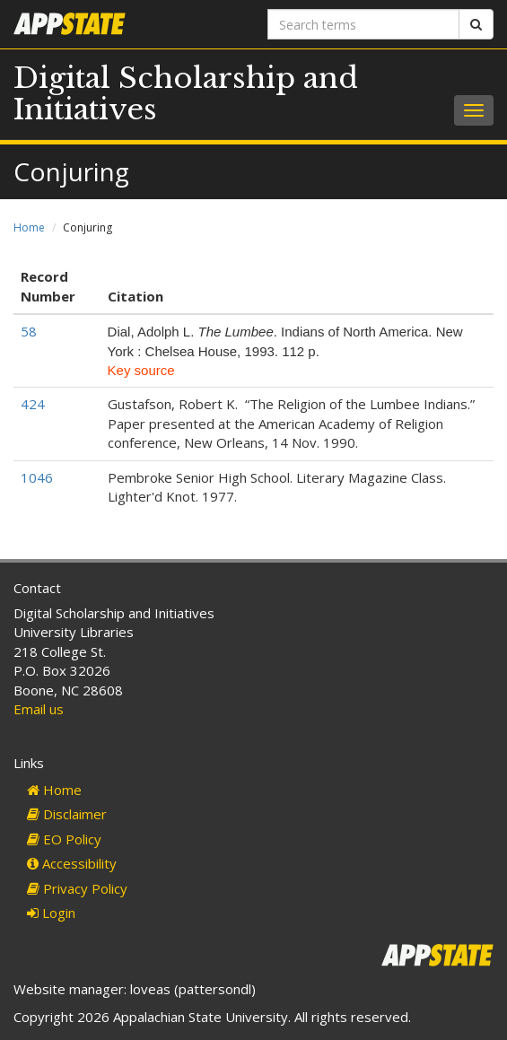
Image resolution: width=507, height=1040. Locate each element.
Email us (38, 709)
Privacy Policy (77, 888)
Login (51, 913)
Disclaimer (67, 814)
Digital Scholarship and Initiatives (185, 93)
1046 (37, 477)
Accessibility (72, 863)
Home (29, 227)
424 (33, 404)
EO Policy (64, 839)
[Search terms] (363, 24)
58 (29, 331)
